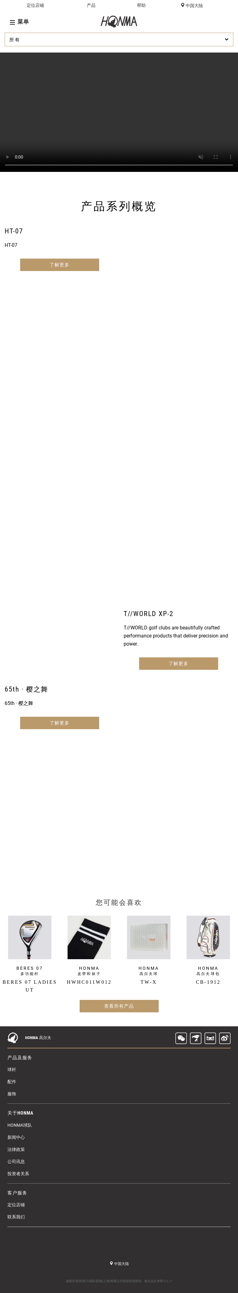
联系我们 (16, 1216)
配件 (11, 1081)
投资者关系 (18, 1173)
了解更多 (59, 265)
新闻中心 (16, 1137)
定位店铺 (35, 5)
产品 (91, 5)
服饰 (11, 1093)
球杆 (11, 1069)
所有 (119, 39)
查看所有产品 (119, 1006)
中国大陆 (194, 5)
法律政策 (16, 1149)
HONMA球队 (19, 1125)
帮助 (141, 5)
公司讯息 (16, 1161)
